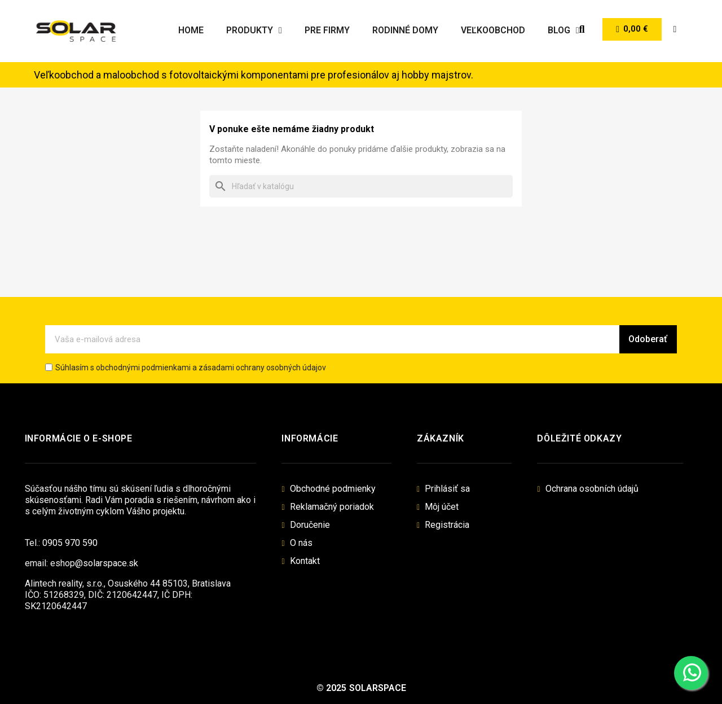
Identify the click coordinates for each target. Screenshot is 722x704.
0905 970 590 (70, 542)
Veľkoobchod (493, 30)
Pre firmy (327, 30)
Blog (563, 30)
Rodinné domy (405, 30)
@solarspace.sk (106, 563)
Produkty (254, 30)
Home (191, 30)
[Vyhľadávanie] (361, 186)
